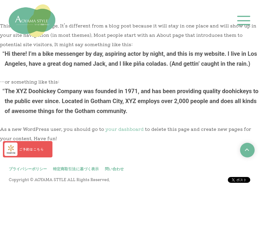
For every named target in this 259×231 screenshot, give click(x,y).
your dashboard (124, 128)
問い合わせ (114, 169)
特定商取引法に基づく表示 (76, 169)
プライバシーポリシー (28, 169)
